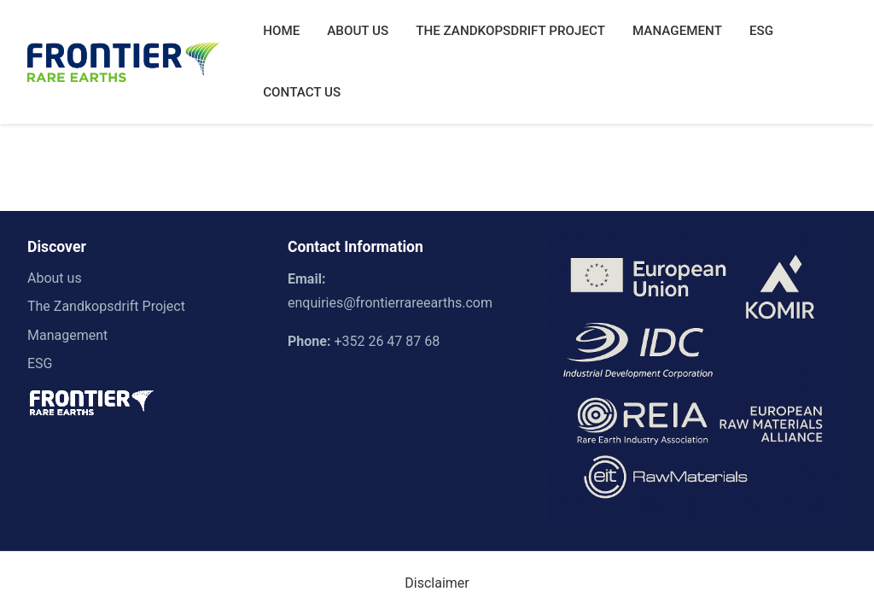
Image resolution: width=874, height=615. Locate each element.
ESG (761, 30)
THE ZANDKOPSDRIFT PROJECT (510, 30)
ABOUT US (357, 30)
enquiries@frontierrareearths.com (390, 303)
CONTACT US (302, 92)
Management (67, 335)
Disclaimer (437, 583)
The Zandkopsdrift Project (106, 306)
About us (54, 278)
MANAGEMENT (677, 30)
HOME (281, 30)
